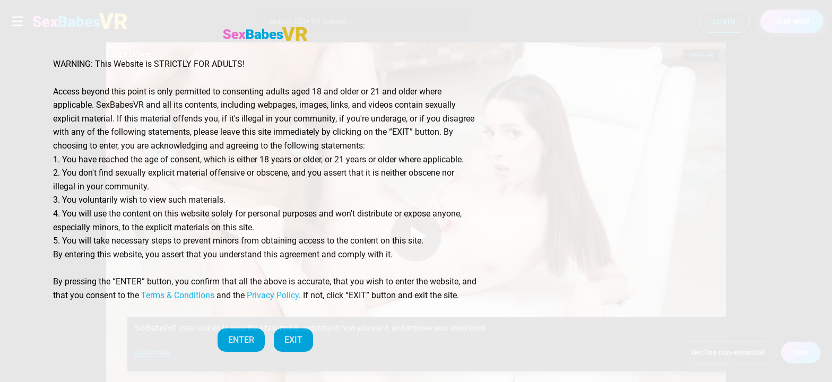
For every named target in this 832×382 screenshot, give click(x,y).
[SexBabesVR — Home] (265, 34)
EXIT (293, 340)
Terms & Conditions (177, 295)
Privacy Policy (273, 295)
